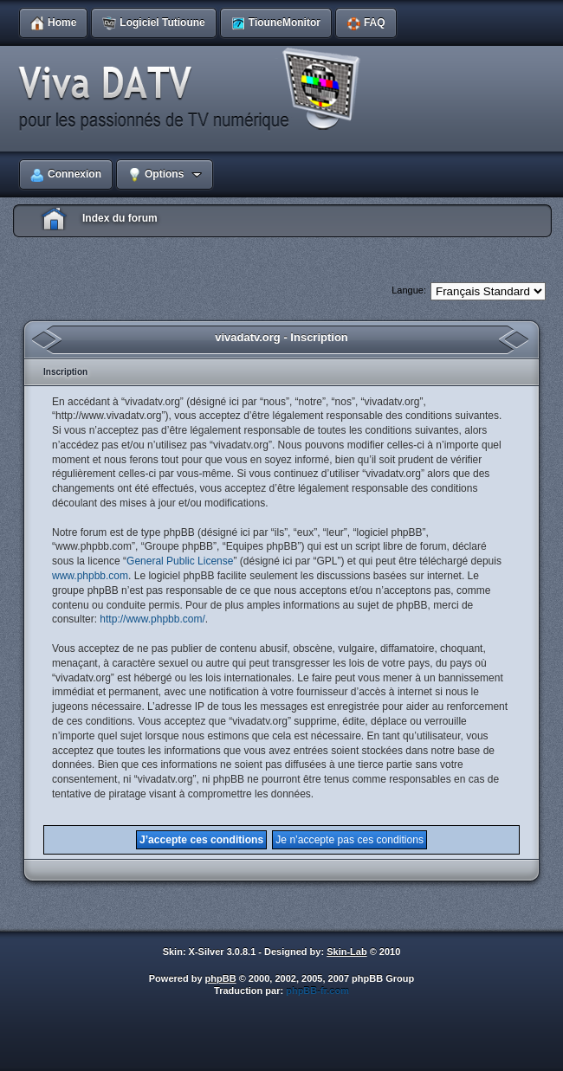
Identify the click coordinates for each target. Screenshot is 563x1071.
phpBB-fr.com (317, 990)
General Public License (179, 561)
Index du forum (120, 218)
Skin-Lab (346, 951)
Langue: (409, 290)
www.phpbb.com (90, 576)
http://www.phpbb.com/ (152, 619)
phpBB (220, 978)
